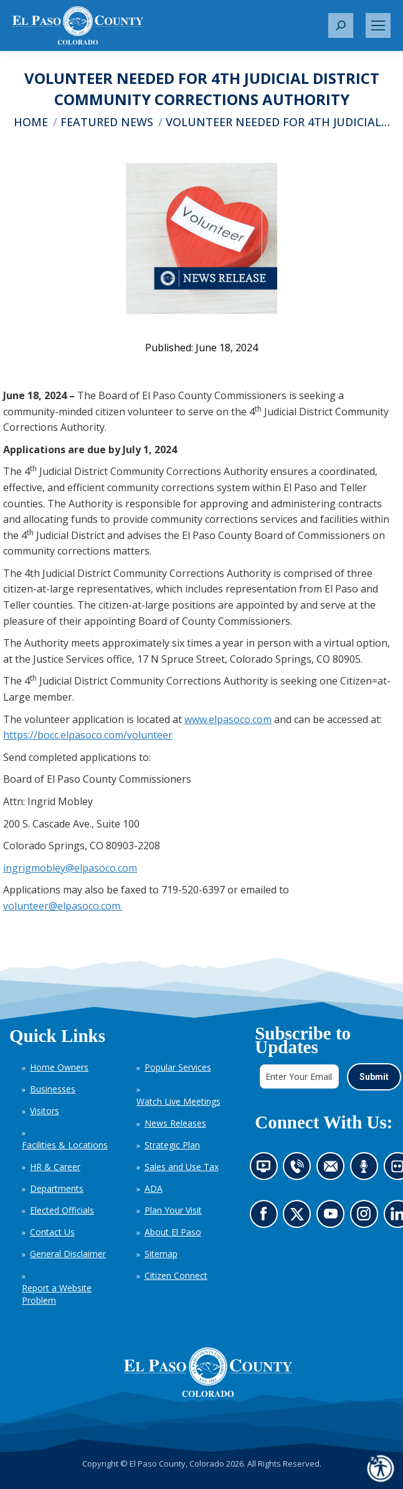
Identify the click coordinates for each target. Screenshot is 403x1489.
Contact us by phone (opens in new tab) (299, 1169)
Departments (56, 1188)
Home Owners (59, 1067)
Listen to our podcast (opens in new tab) (366, 1169)
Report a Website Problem (57, 1294)
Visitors (44, 1111)
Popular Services (178, 1067)
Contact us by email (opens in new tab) (334, 1169)
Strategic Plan (172, 1145)
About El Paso (173, 1232)
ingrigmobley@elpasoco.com (70, 868)
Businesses (52, 1089)
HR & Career (55, 1167)
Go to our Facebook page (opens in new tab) (266, 1217)
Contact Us (52, 1232)
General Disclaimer (68, 1254)
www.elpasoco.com (228, 719)
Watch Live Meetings (178, 1101)
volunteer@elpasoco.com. (62, 906)
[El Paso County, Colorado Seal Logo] (208, 1372)
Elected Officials (62, 1210)
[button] (341, 25)
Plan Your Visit (173, 1210)
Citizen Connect (176, 1275)
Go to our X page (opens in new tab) (299, 1217)
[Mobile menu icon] (378, 25)
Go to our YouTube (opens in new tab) (333, 1217)
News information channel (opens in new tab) (267, 1169)
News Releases (175, 1123)
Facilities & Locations (65, 1145)
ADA (154, 1188)
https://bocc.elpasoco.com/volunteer (88, 735)
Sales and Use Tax (182, 1167)
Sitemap (161, 1254)
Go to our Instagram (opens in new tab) (367, 1217)
